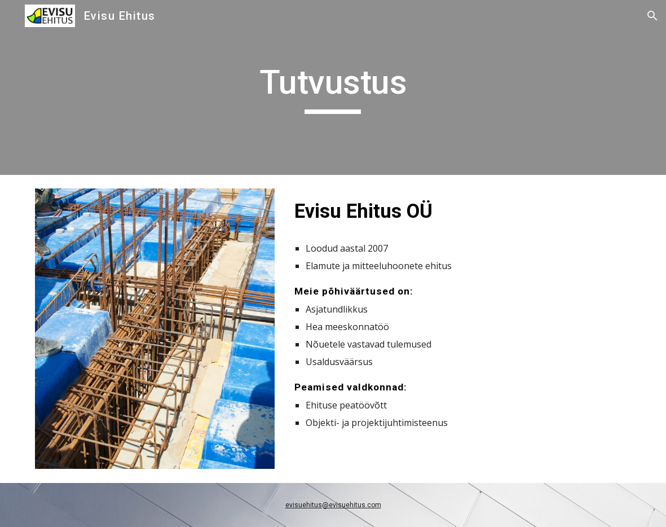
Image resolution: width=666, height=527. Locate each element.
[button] (652, 15)
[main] (332, 87)
